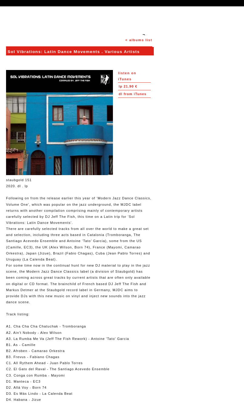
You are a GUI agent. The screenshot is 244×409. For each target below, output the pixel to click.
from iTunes (133, 94)
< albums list (138, 40)
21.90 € (128, 86)
